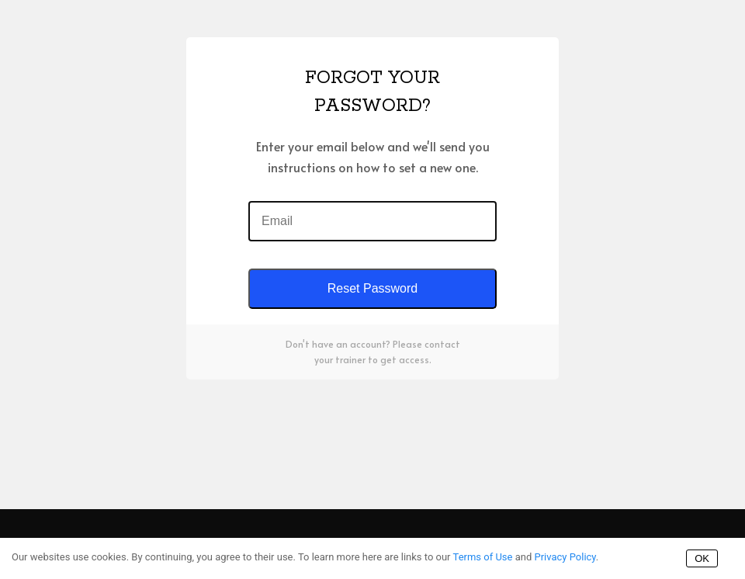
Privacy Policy (564, 557)
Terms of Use (483, 557)
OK (702, 558)
